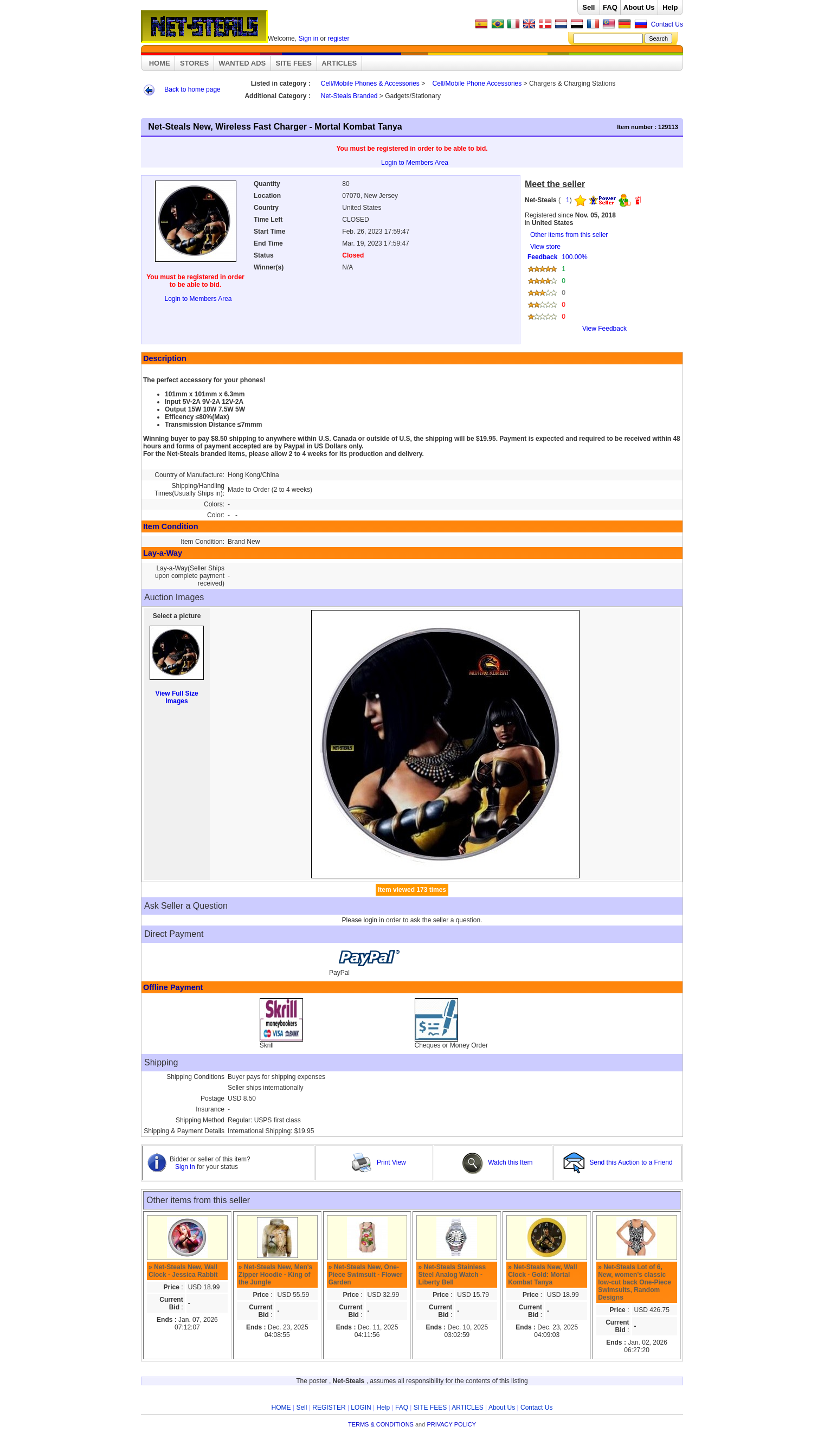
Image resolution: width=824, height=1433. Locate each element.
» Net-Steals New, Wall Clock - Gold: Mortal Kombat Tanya (542, 1274)
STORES (194, 63)
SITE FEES (294, 63)
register (339, 38)
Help (670, 7)
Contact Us (667, 24)
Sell (588, 7)
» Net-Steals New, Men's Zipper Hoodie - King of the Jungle (275, 1274)
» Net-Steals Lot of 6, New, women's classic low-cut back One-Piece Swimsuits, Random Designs (634, 1282)
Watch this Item (497, 1162)
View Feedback (604, 328)
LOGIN (361, 1407)
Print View (378, 1162)
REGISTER (328, 1407)
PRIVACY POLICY (451, 1424)
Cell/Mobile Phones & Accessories (370, 83)
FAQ (610, 7)
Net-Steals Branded (349, 96)
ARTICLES (339, 63)
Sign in (308, 38)
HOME (159, 63)
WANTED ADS (242, 63)
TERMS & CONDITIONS (381, 1424)
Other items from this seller (569, 235)
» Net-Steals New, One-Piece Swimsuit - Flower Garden (366, 1274)
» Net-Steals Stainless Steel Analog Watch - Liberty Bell (452, 1274)
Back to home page (192, 89)
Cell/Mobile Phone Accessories (477, 83)
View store (602, 291)
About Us (639, 7)
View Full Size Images (176, 697)
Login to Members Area (414, 162)
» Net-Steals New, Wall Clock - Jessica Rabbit (183, 1270)
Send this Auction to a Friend (618, 1162)
